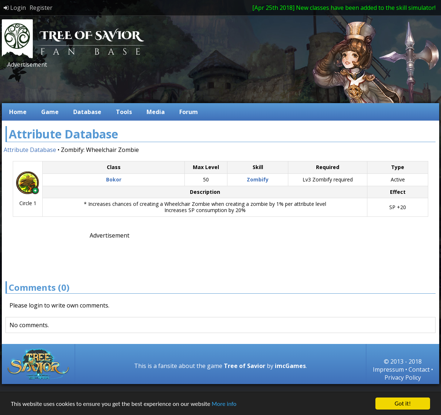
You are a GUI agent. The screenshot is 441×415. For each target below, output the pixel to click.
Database (87, 112)
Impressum (388, 369)
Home (18, 112)
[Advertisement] (138, 84)
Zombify (258, 179)
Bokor (113, 179)
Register (41, 8)
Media (156, 112)
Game (50, 112)
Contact (419, 369)
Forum (188, 112)
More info (224, 404)
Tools (124, 112)
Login (15, 8)
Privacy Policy (403, 377)
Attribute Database (30, 150)
